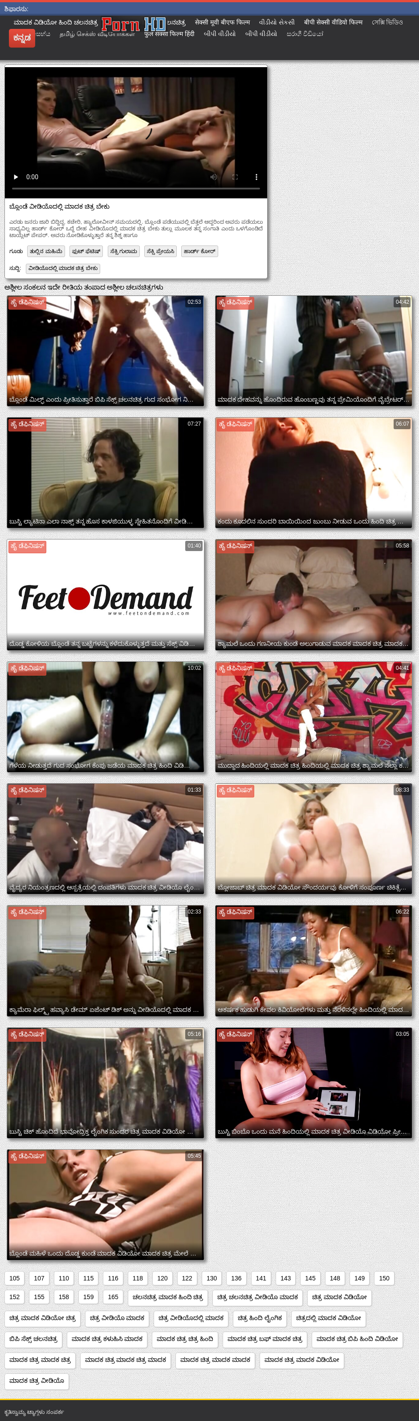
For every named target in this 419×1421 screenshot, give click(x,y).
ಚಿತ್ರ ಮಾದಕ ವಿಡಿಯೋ (339, 1296)
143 (286, 1278)
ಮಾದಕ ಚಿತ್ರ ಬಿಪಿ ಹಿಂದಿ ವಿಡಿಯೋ (358, 1338)
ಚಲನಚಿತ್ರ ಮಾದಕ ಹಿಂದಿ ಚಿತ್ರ (168, 1296)
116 (113, 1278)
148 (335, 1278)
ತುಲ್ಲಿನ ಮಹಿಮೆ (46, 251)
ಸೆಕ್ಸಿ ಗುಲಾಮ (123, 251)
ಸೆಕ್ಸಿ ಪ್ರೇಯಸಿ (160, 251)
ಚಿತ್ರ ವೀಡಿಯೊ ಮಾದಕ (117, 1317)
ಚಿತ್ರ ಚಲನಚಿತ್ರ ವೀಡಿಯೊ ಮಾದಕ (257, 1296)
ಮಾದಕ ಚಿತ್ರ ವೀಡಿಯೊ (36, 1380)
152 (14, 1296)
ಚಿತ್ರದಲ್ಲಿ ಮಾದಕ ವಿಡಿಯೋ (328, 1317)
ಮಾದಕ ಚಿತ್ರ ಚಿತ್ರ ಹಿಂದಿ (185, 1338)
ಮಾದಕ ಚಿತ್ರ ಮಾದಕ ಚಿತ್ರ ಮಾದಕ (126, 1359)
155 (39, 1296)
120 (162, 1278)
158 (64, 1296)
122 (187, 1278)
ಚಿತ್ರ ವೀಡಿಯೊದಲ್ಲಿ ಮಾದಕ (191, 1317)
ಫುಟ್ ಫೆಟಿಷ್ (86, 251)
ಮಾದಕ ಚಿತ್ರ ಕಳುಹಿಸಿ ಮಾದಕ (107, 1338)
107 (39, 1278)
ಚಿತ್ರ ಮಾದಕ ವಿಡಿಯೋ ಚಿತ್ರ (42, 1317)
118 (138, 1278)
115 (88, 1278)
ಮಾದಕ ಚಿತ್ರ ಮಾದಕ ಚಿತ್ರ (40, 1359)
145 (310, 1278)
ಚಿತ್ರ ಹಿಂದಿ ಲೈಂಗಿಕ (260, 1317)
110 (64, 1278)
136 (236, 1278)
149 (359, 1278)
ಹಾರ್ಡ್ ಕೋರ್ (200, 251)
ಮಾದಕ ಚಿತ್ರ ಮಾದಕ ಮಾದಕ (215, 1359)
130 (212, 1278)
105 (14, 1278)
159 (88, 1296)
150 (384, 1278)
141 (261, 1278)
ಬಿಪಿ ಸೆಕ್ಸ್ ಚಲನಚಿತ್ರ (33, 1338)
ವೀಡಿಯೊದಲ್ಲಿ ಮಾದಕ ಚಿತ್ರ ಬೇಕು (63, 268)
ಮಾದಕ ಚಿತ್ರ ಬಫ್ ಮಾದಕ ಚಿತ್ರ (265, 1338)
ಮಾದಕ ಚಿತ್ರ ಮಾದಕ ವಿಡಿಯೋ (301, 1359)
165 (113, 1296)
